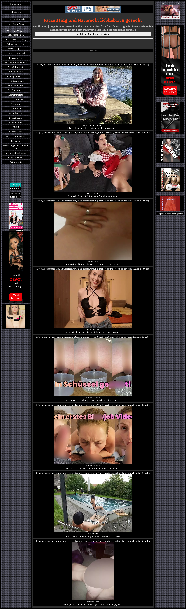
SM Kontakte (15, 108)
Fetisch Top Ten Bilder (16, 53)
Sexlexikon (16, 141)
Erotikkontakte (15, 99)
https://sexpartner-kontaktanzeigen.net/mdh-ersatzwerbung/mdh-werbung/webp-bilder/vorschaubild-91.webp (93, 232)
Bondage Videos (16, 71)
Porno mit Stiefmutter (16, 153)
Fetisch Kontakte (15, 67)
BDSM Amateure (16, 81)
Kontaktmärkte (15, 94)
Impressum (15, 4)
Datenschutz (16, 162)
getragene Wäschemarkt (16, 62)
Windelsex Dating (15, 44)
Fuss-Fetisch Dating (16, 136)
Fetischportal (15, 113)
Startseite (16, 12)
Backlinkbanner (15, 157)
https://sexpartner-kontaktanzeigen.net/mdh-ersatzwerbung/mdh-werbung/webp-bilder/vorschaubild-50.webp (93, 573)
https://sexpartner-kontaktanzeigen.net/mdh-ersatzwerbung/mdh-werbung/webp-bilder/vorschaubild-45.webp (93, 368)
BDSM (16, 127)
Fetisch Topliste (16, 48)
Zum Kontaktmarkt (15, 19)
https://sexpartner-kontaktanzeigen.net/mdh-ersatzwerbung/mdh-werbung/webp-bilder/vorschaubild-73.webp (93, 300)
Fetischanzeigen (16, 34)
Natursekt (16, 104)
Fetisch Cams (15, 131)
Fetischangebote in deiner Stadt (16, 147)
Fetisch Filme (15, 117)
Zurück (92, 50)
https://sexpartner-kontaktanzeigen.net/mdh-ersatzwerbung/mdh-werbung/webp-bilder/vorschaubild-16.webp (93, 96)
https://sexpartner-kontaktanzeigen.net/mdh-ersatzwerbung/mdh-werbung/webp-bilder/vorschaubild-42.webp (93, 164)
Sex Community (16, 90)
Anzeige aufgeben (15, 23)
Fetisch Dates (15, 57)
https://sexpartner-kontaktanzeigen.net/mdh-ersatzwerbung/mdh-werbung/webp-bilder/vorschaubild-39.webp (93, 437)
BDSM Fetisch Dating (15, 39)
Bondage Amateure (15, 76)
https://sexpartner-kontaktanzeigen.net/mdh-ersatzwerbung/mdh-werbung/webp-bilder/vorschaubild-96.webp (93, 505)
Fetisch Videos (16, 122)
